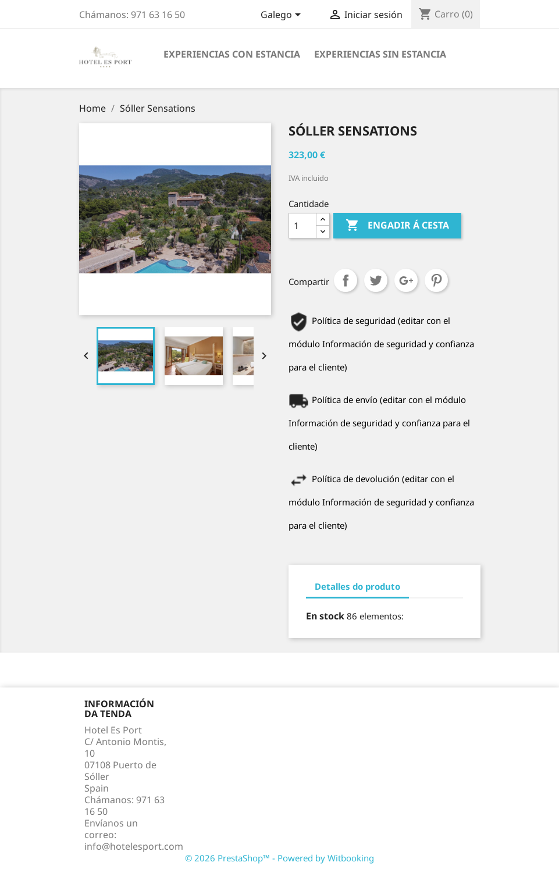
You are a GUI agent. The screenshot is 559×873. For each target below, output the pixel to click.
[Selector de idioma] (283, 16)
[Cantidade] (302, 225)
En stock (325, 616)
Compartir (345, 280)
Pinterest (436, 280)
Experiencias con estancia (231, 54)
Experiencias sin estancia (380, 54)
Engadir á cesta (397, 225)
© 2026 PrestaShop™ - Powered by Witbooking (279, 858)
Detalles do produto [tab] (357, 586)
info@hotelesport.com (133, 846)
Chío (375, 280)
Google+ (406, 280)
